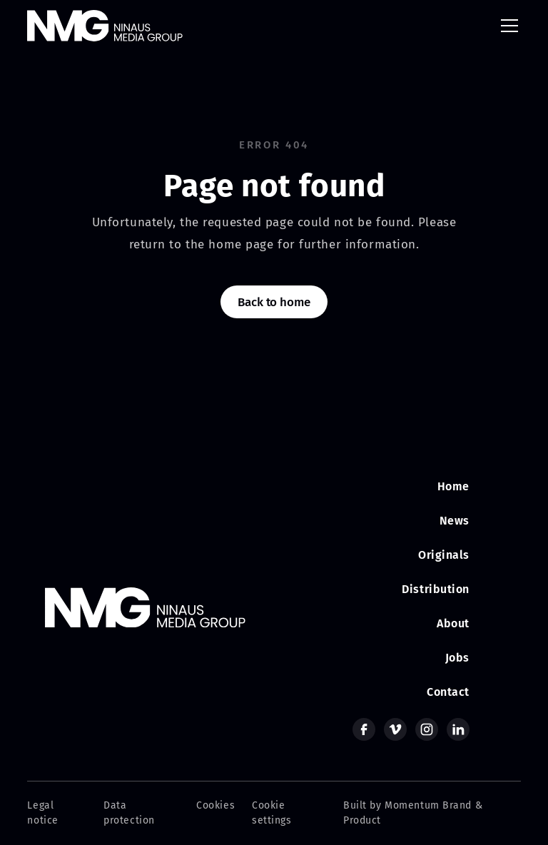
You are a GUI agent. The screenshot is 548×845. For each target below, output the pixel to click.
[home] (105, 25)
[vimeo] (395, 729)
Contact (448, 692)
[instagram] (426, 729)
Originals (444, 555)
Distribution (436, 589)
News (455, 520)
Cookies (215, 805)
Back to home (274, 302)
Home (453, 486)
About (453, 623)
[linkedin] (458, 729)
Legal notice (42, 812)
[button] (506, 26)
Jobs (457, 657)
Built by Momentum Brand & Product (412, 812)
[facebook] (363, 729)
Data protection (129, 812)
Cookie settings (271, 812)
